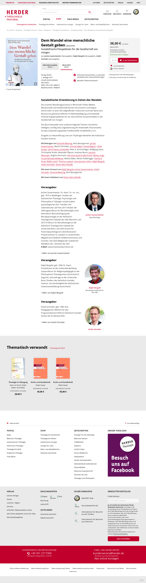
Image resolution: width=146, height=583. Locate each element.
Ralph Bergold (78, 56)
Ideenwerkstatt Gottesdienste (85, 464)
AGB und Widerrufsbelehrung (19, 568)
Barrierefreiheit (131, 568)
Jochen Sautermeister (52, 56)
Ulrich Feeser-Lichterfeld (58, 149)
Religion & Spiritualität (49, 3)
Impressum (73, 571)
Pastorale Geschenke (120, 24)
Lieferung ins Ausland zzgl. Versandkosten (122, 77)
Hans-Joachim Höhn (82, 161)
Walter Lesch (52, 161)
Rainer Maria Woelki (64, 164)
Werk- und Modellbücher (100, 24)
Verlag (120, 3)
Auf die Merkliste (119, 66)
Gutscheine (46, 510)
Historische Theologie (15, 446)
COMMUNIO (78, 442)
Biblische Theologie (14, 438)
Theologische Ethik (76, 30)
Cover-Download (13, 89)
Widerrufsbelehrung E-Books (61, 568)
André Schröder (48, 164)
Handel (130, 3)
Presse (9, 499)
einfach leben (79, 449)
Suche (44, 8)
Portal (46, 19)
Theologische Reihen (47, 24)
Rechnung (44, 500)
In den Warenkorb (130, 60)
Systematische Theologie (16, 442)
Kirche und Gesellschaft (40, 382)
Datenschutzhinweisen (120, 534)
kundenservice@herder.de (108, 553)
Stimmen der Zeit (80, 475)
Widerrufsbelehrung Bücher (40, 568)
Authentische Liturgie (65, 24)
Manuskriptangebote (15, 517)
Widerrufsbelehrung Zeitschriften (83, 568)
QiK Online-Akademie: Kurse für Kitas (21, 514)
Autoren (96, 3)
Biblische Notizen (80, 438)
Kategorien (47, 30)
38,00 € (50, 66)
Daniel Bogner (90, 146)
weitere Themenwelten (71, 3)
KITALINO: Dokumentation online (19, 510)
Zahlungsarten (48, 491)
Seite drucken (14, 423)
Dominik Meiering (64, 143)
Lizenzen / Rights (13, 503)
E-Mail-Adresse (113, 496)
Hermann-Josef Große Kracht (79, 155)
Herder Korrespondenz (83, 460)
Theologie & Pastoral (26, 3)
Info (138, 3)
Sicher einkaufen (83, 491)
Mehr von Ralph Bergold (52, 293)
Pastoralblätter (79, 467)
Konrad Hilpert (76, 146)
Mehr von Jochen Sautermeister (56, 253)
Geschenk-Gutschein (48, 514)
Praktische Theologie (15, 453)
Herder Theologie (117, 431)
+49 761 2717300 (41, 553)
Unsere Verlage (12, 496)
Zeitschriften (109, 3)
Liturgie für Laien (81, 24)
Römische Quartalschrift (83, 471)
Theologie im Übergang (18, 382)
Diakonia (77, 446)
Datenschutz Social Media (115, 568)
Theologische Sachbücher (26, 24)
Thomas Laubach (66, 161)
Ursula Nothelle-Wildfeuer (52, 158)
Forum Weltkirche (81, 453)
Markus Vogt (98, 155)
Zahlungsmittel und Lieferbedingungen (121, 75)
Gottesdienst (79, 457)
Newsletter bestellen (119, 491)
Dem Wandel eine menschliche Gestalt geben (98, 30)
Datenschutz (100, 568)
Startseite (19, 30)
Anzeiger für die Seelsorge (84, 435)
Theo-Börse (73, 19)
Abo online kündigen (106, 558)
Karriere (10, 506)
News (9, 435)
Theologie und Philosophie (84, 478)
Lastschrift (44, 504)
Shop (58, 19)
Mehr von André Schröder (53, 322)
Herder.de (10, 3)
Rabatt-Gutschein (47, 518)
